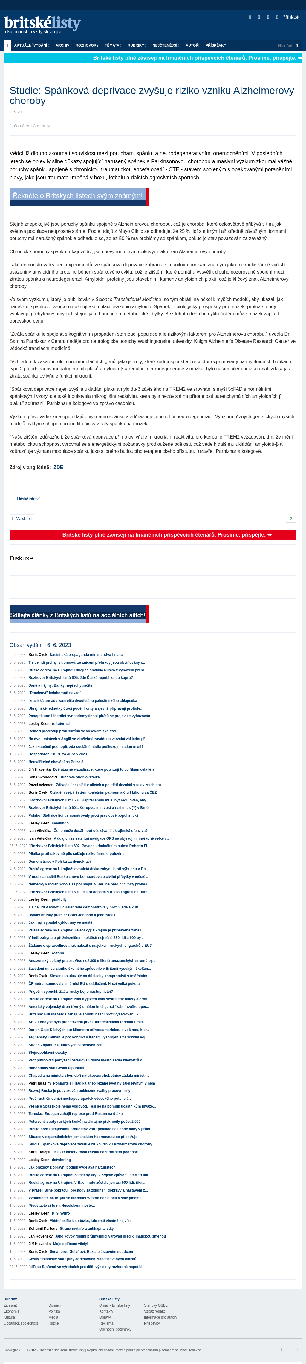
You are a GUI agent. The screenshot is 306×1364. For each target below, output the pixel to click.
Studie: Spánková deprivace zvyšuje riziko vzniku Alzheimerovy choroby (90, 1144)
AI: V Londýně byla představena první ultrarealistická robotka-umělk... (88, 1022)
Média (53, 1317)
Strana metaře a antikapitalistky (87, 1228)
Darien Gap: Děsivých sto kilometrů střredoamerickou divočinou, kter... (88, 1030)
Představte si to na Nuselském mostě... (61, 1205)
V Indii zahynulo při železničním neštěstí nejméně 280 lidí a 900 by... (85, 938)
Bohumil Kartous (42, 1228)
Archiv (62, 45)
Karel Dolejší (39, 1152)
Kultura (9, 1317)
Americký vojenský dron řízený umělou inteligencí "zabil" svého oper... (88, 1007)
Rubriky (137, 45)
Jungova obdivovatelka (80, 777)
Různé (53, 1323)
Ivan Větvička (39, 831)
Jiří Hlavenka (39, 769)
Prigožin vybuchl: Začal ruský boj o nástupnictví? (70, 991)
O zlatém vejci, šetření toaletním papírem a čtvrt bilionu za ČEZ (103, 792)
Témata (113, 45)
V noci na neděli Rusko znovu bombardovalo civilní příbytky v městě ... (88, 877)
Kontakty (106, 1311)
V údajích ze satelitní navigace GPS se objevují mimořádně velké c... (112, 838)
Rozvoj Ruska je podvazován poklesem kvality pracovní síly (79, 1091)
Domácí (54, 1305)
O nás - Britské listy (114, 1305)
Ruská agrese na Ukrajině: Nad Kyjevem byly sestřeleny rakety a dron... (89, 999)
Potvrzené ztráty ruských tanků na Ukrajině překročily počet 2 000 (84, 1121)
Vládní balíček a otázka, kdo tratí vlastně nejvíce (90, 1221)
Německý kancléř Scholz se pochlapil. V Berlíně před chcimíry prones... (89, 884)
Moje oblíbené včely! (70, 1244)
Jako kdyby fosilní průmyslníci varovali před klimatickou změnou (110, 1236)
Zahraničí (11, 1305)
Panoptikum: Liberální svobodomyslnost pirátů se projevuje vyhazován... (90, 716)
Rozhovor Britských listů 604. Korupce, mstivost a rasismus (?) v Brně (88, 808)
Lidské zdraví (28, 499)
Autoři (192, 45)
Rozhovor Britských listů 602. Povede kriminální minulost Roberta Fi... (90, 846)
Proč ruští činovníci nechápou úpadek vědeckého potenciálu (79, 1098)
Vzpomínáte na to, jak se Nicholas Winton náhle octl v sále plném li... (86, 1198)
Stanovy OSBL (156, 1305)
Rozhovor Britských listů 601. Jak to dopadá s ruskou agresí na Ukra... (90, 892)
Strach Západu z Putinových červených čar (65, 1045)
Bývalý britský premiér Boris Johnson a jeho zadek (71, 915)
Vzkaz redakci (155, 1311)
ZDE (58, 467)
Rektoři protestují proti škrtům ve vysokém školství (72, 731)
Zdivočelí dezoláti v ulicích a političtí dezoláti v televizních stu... (110, 785)
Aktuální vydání (31, 45)
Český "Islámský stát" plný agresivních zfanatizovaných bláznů (82, 1259)
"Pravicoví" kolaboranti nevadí (54, 693)
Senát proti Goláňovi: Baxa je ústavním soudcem (91, 1252)
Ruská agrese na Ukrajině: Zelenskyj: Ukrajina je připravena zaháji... (86, 930)
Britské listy (45, 25)
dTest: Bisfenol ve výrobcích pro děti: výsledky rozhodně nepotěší (86, 1267)
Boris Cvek (37, 655)
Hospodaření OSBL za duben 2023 (57, 754)
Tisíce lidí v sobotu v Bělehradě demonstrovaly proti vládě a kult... (84, 907)
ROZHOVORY (87, 45)
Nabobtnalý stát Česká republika (56, 1068)
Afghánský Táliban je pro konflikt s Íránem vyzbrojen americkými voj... (88, 1037)
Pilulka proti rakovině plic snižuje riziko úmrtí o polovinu (76, 854)
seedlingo (60, 823)
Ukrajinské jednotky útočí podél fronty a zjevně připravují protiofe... (85, 708)
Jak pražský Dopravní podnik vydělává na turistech (71, 1167)
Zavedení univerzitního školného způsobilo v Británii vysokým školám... (89, 968)
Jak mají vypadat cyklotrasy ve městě (60, 922)
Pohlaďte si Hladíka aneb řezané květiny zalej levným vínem (104, 1083)
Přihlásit (287, 16)
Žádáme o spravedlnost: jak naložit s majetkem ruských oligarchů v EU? (90, 945)
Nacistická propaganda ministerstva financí (86, 655)
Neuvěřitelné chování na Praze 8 (55, 762)
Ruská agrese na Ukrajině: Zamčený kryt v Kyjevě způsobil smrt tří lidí (88, 1175)
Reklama (106, 1323)
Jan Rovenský (40, 1236)
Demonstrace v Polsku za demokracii (59, 861)
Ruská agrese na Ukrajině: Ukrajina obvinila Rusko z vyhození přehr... (87, 670)
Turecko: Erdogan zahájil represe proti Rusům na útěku (75, 1114)
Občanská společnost (21, 1323)
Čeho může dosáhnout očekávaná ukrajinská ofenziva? (101, 831)
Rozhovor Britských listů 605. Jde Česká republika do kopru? (80, 678)
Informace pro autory (160, 1317)
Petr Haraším (39, 1083)
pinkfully (59, 899)
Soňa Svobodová (42, 777)
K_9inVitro (61, 1213)
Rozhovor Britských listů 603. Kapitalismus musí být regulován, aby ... (90, 800)
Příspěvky (216, 45)
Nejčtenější (166, 45)
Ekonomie (11, 1311)
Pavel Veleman (40, 785)
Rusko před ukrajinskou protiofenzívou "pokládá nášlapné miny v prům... (90, 1129)
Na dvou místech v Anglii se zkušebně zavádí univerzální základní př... (88, 739)
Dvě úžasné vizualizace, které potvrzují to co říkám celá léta (103, 769)
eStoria (58, 953)
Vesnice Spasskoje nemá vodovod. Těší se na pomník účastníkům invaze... (92, 1106)
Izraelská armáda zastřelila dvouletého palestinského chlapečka (82, 701)
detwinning (61, 1160)
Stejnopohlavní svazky (47, 1052)
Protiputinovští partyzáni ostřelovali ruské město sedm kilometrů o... (86, 1060)
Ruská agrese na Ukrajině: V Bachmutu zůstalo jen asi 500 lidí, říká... (86, 1182)
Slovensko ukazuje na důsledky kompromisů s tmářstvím (98, 976)
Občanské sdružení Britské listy (61, 1350)
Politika (54, 1311)
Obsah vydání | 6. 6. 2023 (40, 645)
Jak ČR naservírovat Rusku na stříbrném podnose (95, 1152)
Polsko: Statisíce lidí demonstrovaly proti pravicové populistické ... (85, 815)
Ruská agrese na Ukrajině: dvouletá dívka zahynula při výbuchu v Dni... (88, 869)
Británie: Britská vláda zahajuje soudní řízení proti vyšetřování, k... (84, 1014)
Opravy (105, 1317)
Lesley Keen (38, 724)
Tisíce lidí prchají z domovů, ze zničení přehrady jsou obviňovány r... (86, 662)
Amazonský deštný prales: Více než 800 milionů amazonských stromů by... (91, 961)
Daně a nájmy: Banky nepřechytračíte (60, 685)
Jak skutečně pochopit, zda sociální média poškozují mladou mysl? (85, 747)
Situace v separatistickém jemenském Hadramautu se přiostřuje (82, 1137)
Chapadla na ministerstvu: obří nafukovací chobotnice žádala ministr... (88, 1075)
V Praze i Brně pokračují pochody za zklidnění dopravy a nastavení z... (88, 1190)
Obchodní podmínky (115, 1329)
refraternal (61, 724)
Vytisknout (22, 519)
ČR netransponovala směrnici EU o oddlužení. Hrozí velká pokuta (84, 984)
